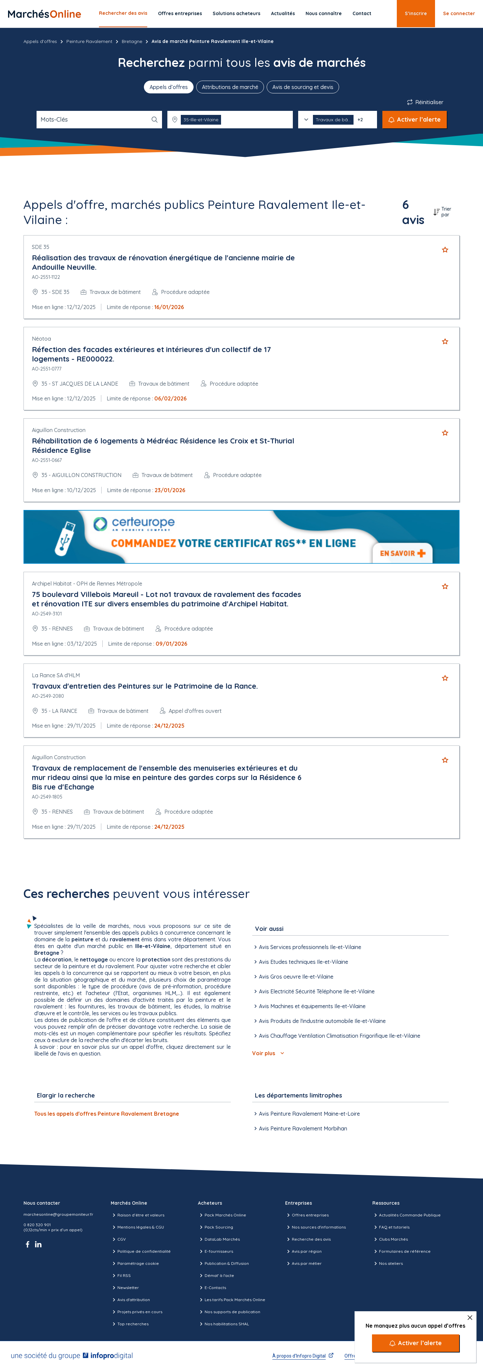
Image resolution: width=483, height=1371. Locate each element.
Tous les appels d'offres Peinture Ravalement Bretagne (106, 1113)
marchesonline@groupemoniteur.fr (58, 1214)
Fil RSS (121, 1275)
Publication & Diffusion (223, 1263)
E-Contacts (212, 1287)
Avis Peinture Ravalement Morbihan (299, 1128)
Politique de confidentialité (141, 1251)
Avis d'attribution (130, 1299)
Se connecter (459, 13)
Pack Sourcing (215, 1227)
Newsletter (125, 1287)
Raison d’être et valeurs (137, 1215)
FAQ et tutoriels (391, 1227)
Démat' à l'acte (216, 1275)
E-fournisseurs (215, 1251)
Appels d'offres (40, 41)
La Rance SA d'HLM (56, 675)
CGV (118, 1239)
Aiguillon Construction (59, 430)
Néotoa (41, 338)
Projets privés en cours (136, 1312)
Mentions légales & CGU (137, 1227)
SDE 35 (40, 247)
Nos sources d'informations (315, 1227)
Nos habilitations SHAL (223, 1324)
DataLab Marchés (219, 1239)
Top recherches (130, 1324)
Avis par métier (303, 1263)
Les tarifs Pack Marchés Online (231, 1299)
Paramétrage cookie (135, 1263)
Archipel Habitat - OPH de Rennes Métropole (87, 583)
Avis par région (303, 1251)
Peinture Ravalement (89, 41)
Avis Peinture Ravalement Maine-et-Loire (306, 1113)
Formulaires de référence (401, 1251)
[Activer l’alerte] (415, 1343)
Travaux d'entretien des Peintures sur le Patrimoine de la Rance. (145, 686)
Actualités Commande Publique (406, 1215)
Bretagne (132, 41)
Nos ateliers (387, 1263)
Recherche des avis (308, 1239)
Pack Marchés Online (222, 1215)
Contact (362, 13)
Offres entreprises (180, 13)
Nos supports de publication (229, 1312)
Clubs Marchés (390, 1239)
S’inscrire (416, 13)
